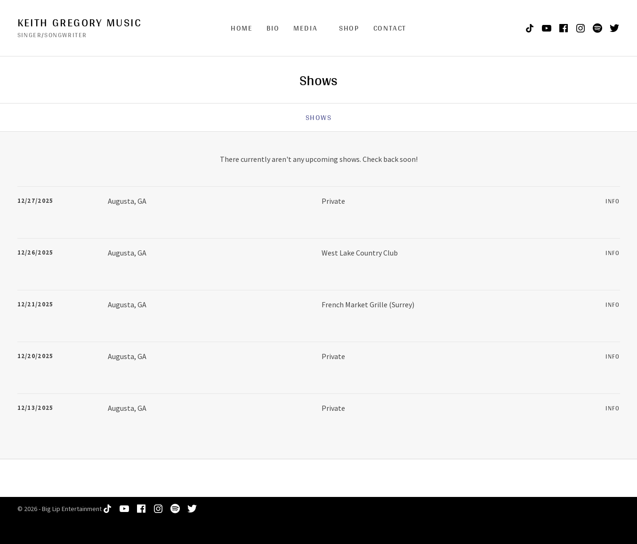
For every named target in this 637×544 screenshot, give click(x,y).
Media (305, 28)
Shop (349, 28)
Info (612, 201)
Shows (319, 117)
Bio (272, 28)
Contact (389, 28)
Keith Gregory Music (79, 22)
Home (241, 28)
